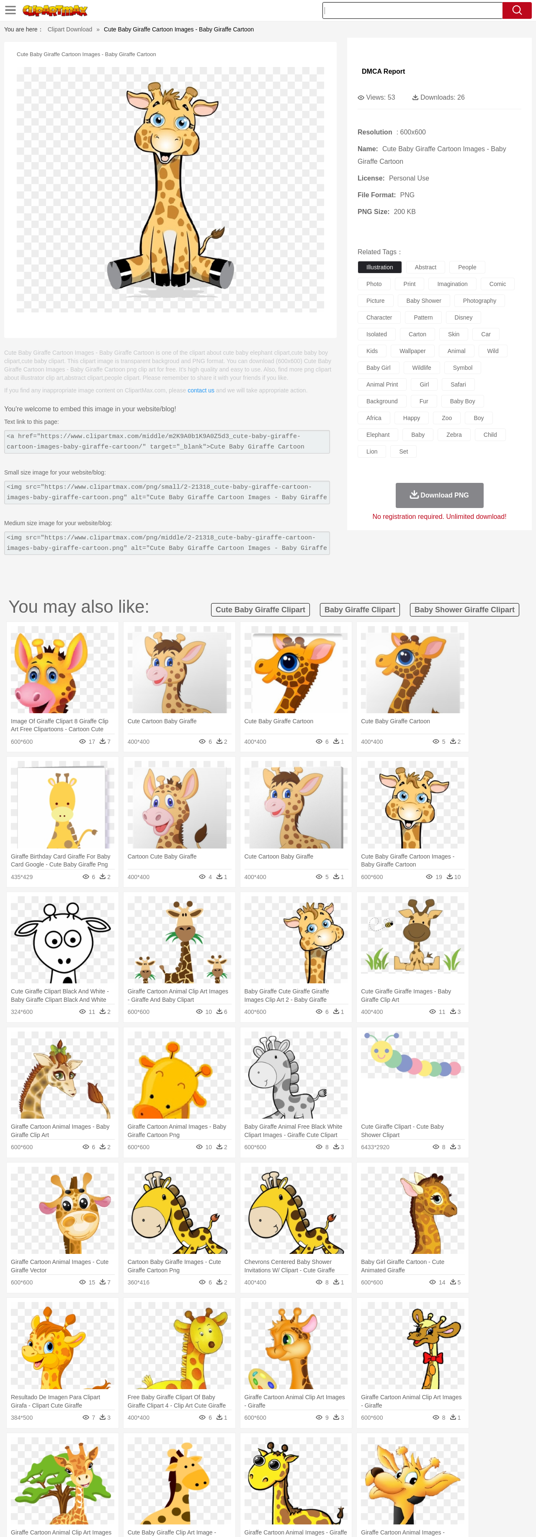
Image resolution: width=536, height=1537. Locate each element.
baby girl (378, 367)
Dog (175, 1460)
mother (129, 1473)
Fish (252, 1460)
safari (458, 384)
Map (250, 1485)
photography (479, 300)
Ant (52, 1460)
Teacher (81, 1485)
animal (457, 351)
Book (100, 1485)
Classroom (124, 1485)
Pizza (319, 1498)
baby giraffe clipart (360, 610)
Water (349, 1448)
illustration (379, 267)
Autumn (74, 1448)
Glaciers (214, 1448)
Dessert (96, 1498)
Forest (422, 1448)
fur (424, 401)
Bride (89, 1473)
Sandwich (200, 1498)
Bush (367, 1448)
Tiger (431, 1460)
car (486, 334)
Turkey (450, 1460)
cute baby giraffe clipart (260, 610)
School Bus (227, 1485)
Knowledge (273, 1485)
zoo (447, 418)
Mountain (326, 1448)
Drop (403, 1448)
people (467, 267)
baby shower (424, 300)
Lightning (259, 1448)
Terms (381, 1520)
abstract (425, 267)
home (260, 1473)
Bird (82, 1460)
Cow (160, 1460)
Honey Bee (290, 1460)
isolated (376, 334)
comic (498, 284)
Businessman (158, 1473)
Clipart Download (70, 29)
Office (362, 1485)
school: (31, 1485)
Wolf (469, 1460)
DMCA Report (383, 71)
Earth (159, 1448)
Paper (343, 1485)
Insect (316, 1460)
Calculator (412, 1485)
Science (322, 1485)
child (490, 434)
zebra (454, 434)
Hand (399, 1473)
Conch (140, 1448)
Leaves (97, 1448)
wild (493, 351)
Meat (178, 1498)
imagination (452, 284)
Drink (117, 1498)
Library (299, 1485)
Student (56, 1485)
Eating (338, 1498)
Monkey (352, 1460)
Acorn (53, 1448)
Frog (268, 1460)
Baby (71, 1473)
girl (424, 384)
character (379, 317)
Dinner (300, 1498)
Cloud (385, 1448)
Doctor (186, 1473)
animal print (382, 384)
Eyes (218, 1473)
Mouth (343, 1473)
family (107, 1473)
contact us (201, 390)
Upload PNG (498, 1520)
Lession (437, 1485)
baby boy (462, 401)
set (403, 451)
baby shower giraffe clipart (465, 610)
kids (372, 351)
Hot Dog (404, 1498)
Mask (54, 1473)
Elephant (231, 1460)
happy (411, 418)
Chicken (140, 1460)
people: (31, 1472)
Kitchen (278, 1498)
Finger (380, 1473)
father (323, 1473)
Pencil (173, 1485)
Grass (236, 1448)
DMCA (467, 1520)
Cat (121, 1460)
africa (373, 418)
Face (361, 1473)
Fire (175, 1448)
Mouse (374, 1460)
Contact (442, 1520)
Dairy (76, 1498)
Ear (203, 1473)
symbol (463, 367)
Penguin (410, 1460)
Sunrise (302, 1448)
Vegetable (253, 1498)
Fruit (162, 1498)
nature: (31, 1447)
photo (374, 284)
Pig (391, 1460)
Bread (358, 1498)
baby (418, 434)
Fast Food (139, 1498)
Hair (277, 1473)
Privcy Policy (410, 1520)
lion (371, 451)
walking (238, 1473)
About (359, 1520)
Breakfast (53, 1498)
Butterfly (102, 1460)
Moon (281, 1448)
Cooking (380, 1498)
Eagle (209, 1460)
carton (417, 334)
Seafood (226, 1498)
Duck (191, 1460)
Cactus (119, 1448)
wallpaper (412, 351)
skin (453, 334)
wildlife (421, 367)
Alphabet (384, 1485)
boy (479, 418)
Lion (333, 1460)
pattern (423, 317)
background (382, 401)
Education (197, 1485)
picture (375, 300)
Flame (192, 1448)
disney (464, 317)
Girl (292, 1473)
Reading (151, 1485)
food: (29, 1497)
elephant (377, 434)
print (410, 284)
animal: (31, 1460)
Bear (67, 1460)
